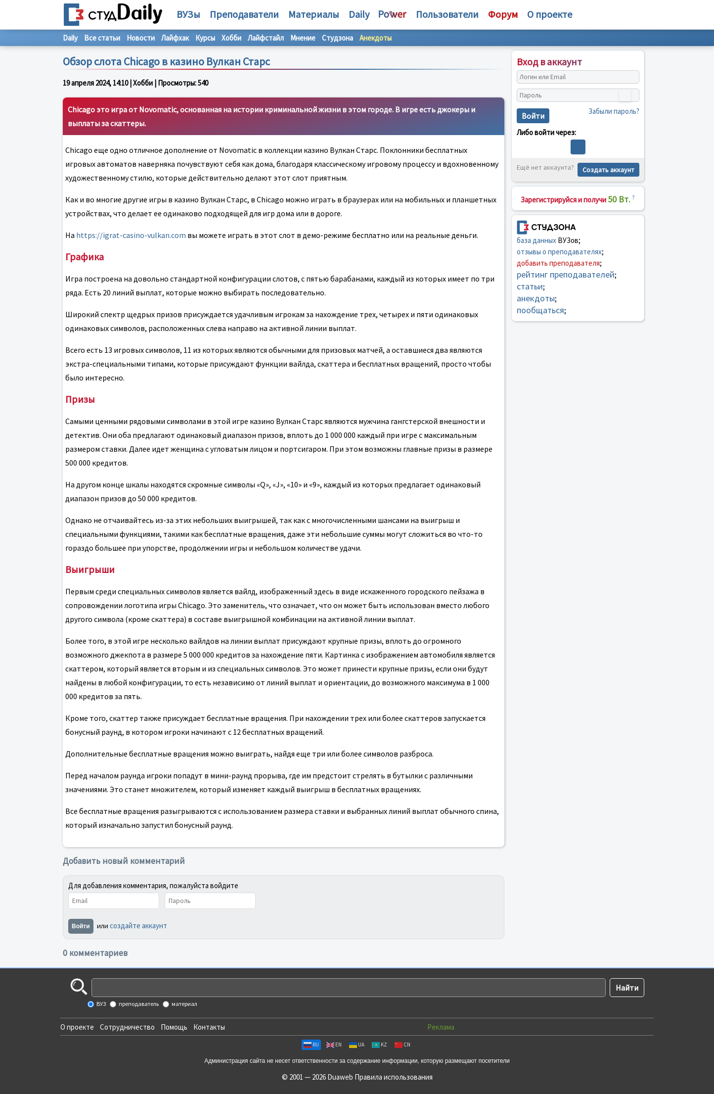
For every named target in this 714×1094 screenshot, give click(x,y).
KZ (379, 1044)
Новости (141, 38)
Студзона (337, 38)
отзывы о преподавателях (559, 251)
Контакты (209, 1027)
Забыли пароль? (613, 111)
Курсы (205, 38)
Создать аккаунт (608, 169)
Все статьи (102, 38)
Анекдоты (375, 38)
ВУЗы (188, 14)
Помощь (174, 1027)
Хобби (231, 38)
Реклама (440, 1027)
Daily (359, 14)
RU (311, 1044)
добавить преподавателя (558, 263)
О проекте (77, 1027)
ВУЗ (100, 1003)
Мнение (302, 38)
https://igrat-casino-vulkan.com (131, 235)
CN (402, 1044)
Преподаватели (244, 14)
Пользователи (447, 14)
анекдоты (536, 298)
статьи (530, 286)
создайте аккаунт (138, 925)
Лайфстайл (266, 38)
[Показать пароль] (625, 95)
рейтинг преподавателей (566, 274)
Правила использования (394, 1077)
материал (184, 1003)
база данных (536, 240)
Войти (81, 926)
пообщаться (540, 310)
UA (356, 1044)
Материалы (313, 14)
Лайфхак (175, 38)
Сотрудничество (127, 1027)
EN (334, 1044)
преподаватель (138, 1003)
